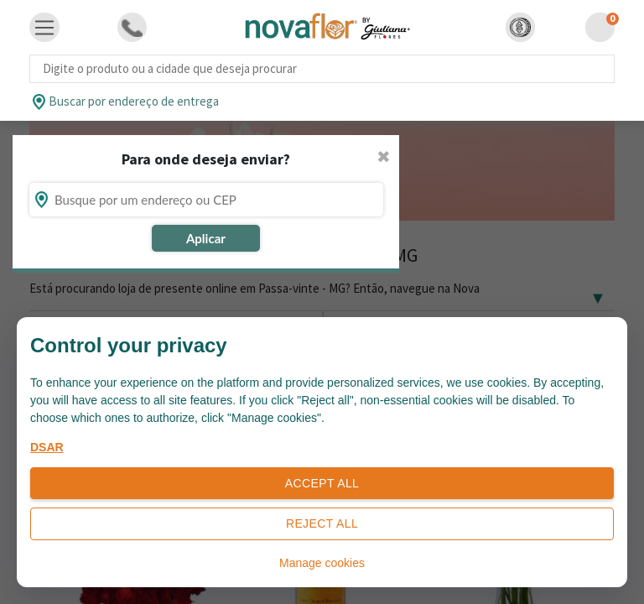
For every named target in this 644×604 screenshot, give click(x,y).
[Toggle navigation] (44, 28)
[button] (520, 27)
